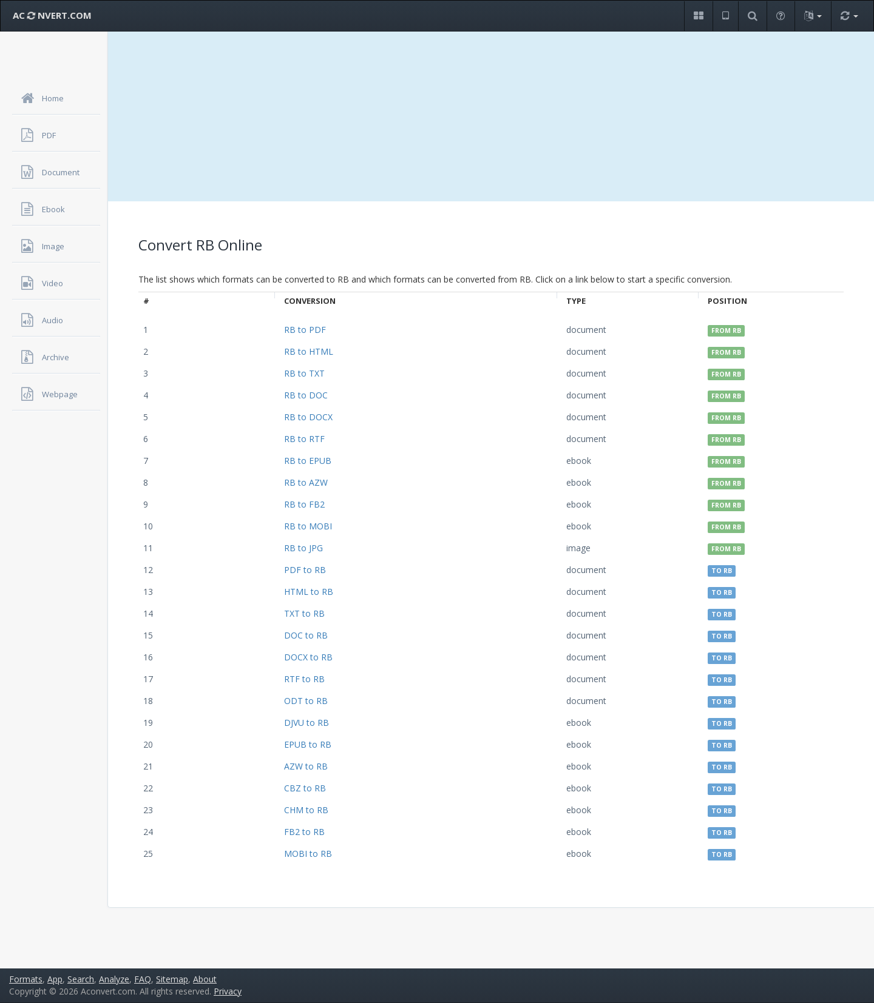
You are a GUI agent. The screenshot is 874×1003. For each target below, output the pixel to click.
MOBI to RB (308, 853)
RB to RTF (304, 438)
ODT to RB (306, 700)
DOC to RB (306, 635)
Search (80, 979)
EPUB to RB (307, 744)
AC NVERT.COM (52, 15)
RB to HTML (308, 351)
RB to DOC (306, 395)
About (205, 979)
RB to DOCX (308, 417)
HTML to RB (308, 591)
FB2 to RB (304, 831)
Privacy (228, 991)
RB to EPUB (307, 460)
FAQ (142, 979)
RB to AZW (306, 482)
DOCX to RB (308, 657)
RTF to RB (304, 679)
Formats (25, 979)
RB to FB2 (304, 504)
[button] (698, 16)
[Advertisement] (491, 116)
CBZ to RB (305, 788)
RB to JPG (303, 548)
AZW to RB (306, 766)
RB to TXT (304, 373)
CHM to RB (306, 810)
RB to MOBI (308, 526)
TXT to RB (304, 613)
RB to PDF (305, 329)
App (55, 979)
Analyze (114, 979)
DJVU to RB (306, 722)
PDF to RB (305, 569)
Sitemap (172, 979)
